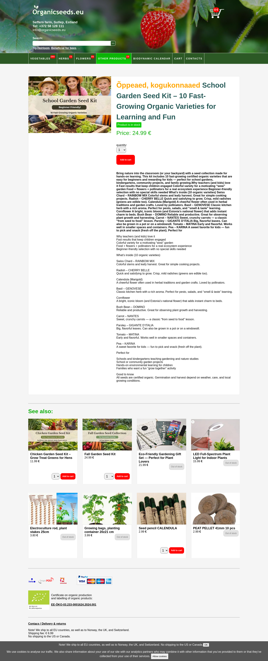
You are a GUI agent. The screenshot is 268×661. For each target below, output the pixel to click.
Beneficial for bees (63, 48)
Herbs (65, 57)
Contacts (194, 58)
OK (206, 645)
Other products (114, 57)
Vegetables (42, 57)
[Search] (72, 43)
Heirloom (43, 48)
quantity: (121, 145)
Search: (38, 38)
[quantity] (121, 150)
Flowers (85, 57)
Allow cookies (160, 656)
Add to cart (125, 160)
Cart (178, 58)
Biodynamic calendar (151, 58)
